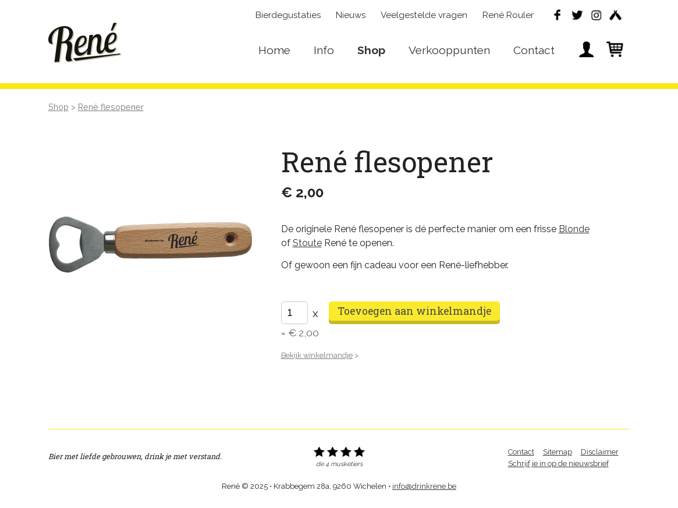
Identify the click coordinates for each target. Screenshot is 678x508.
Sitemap (557, 451)
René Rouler (508, 15)
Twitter (577, 15)
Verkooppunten (449, 50)
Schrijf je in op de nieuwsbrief (558, 463)
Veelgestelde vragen (424, 15)
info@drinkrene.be (424, 486)
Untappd (615, 15)
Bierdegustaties (288, 15)
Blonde (574, 229)
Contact (534, 50)
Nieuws (350, 15)
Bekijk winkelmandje (317, 355)
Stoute (307, 242)
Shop (371, 50)
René (84, 42)
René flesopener (111, 107)
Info (324, 50)
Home (274, 50)
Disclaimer (600, 451)
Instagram (596, 15)
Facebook (558, 15)
